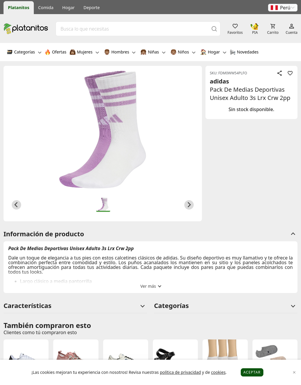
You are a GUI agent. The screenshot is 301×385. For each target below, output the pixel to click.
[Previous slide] (16, 205)
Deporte (91, 7)
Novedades (244, 52)
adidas (219, 81)
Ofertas (55, 52)
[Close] (294, 372)
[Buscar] (214, 29)
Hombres (120, 52)
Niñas (153, 52)
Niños (182, 52)
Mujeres (84, 52)
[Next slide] (189, 205)
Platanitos (18, 7)
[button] (282, 7)
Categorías (24, 52)
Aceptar (252, 372)
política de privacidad (180, 372)
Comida (45, 7)
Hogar (68, 7)
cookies (218, 372)
